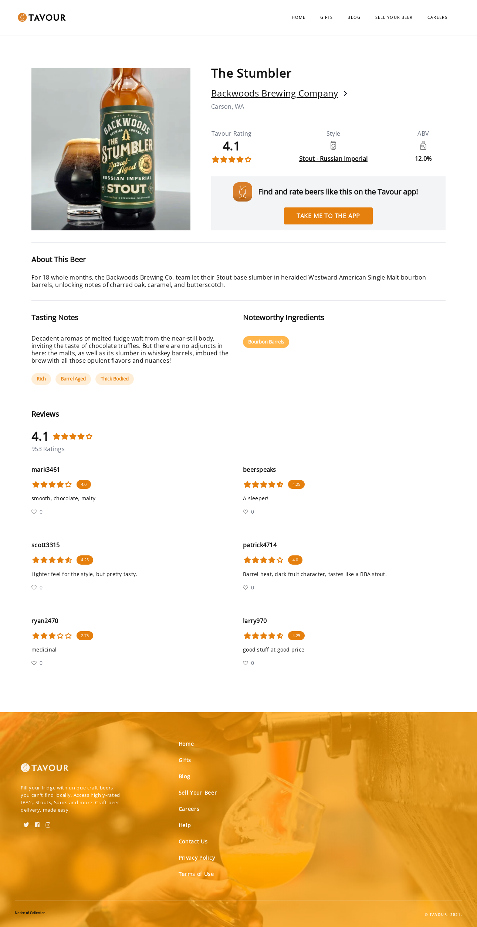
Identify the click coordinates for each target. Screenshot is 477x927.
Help (185, 825)
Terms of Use (196, 873)
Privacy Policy (197, 857)
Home (298, 17)
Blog (354, 17)
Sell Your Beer (394, 17)
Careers (437, 17)
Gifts (326, 17)
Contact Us (193, 841)
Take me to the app (328, 216)
